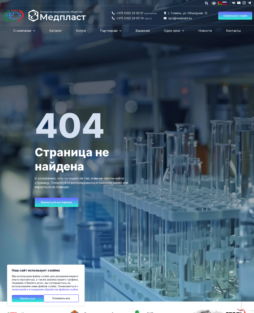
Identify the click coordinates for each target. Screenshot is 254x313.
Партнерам (111, 31)
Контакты (233, 31)
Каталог (55, 31)
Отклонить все (29, 298)
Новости (205, 31)
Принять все (64, 298)
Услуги (81, 31)
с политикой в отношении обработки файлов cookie (45, 288)
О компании (24, 31)
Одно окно (174, 31)
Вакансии (142, 31)
